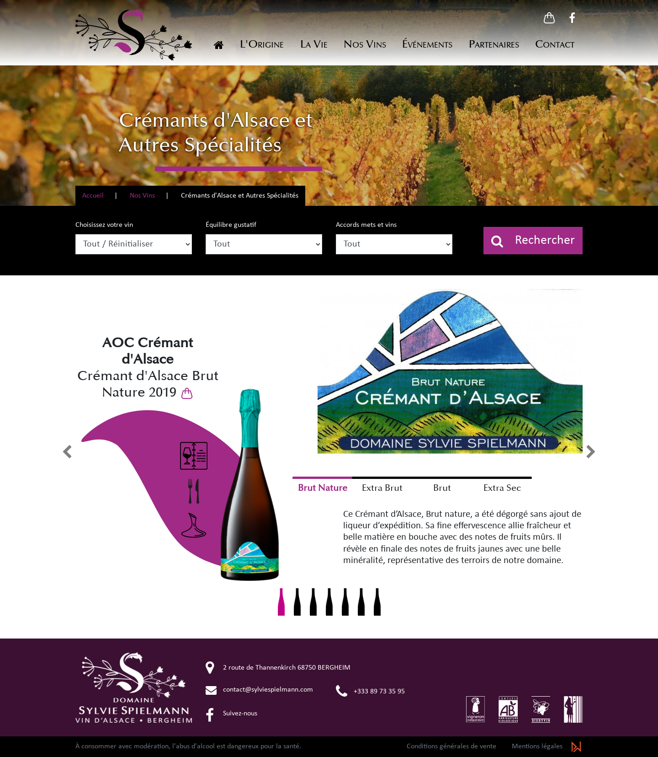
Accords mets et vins (366, 225)
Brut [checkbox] (442, 488)
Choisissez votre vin (104, 225)
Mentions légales (537, 746)
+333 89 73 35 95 (370, 691)
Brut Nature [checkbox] (322, 488)
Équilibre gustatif (231, 225)
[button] (549, 18)
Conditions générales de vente (451, 746)
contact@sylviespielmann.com (259, 689)
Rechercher (533, 240)
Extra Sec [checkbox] (502, 488)
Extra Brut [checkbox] (382, 488)
